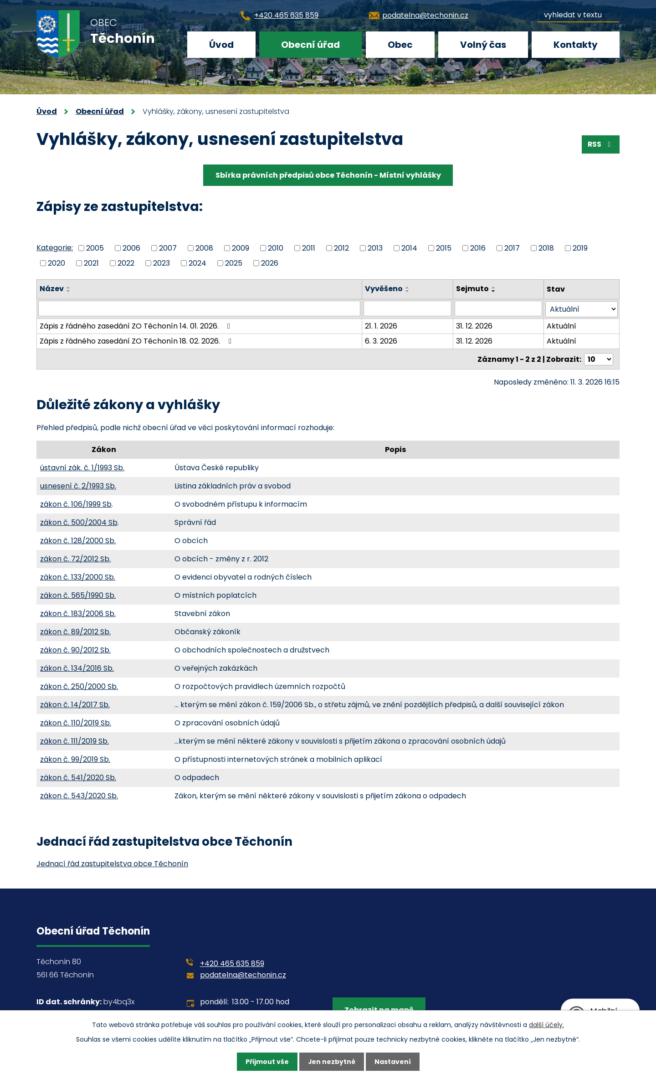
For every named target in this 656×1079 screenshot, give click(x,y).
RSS (600, 144)
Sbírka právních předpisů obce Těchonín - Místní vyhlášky (328, 175)
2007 (168, 248)
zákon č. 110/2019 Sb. (75, 722)
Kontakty (576, 44)
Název (52, 288)
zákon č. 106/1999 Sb (76, 503)
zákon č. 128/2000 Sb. (78, 539)
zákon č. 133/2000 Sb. (77, 576)
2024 (197, 262)
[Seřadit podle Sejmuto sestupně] (494, 291)
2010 (275, 248)
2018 (546, 248)
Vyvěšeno (384, 288)
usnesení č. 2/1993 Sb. (78, 485)
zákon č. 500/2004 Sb (79, 521)
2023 (161, 262)
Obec (400, 44)
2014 (409, 248)
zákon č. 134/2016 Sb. (77, 667)
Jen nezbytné (331, 1061)
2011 (308, 248)
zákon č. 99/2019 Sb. (75, 758)
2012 (341, 248)
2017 (512, 248)
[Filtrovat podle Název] (199, 308)
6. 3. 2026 (381, 340)
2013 (375, 248)
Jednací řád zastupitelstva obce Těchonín (112, 863)
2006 (131, 248)
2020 (56, 262)
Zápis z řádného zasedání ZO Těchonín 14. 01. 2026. (136, 325)
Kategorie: (54, 247)
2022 (126, 262)
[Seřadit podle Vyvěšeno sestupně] (408, 291)
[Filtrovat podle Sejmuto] (498, 308)
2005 (95, 248)
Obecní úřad (310, 44)
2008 (204, 248)
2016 (478, 248)
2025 (233, 262)
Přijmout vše (266, 1061)
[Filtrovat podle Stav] (582, 309)
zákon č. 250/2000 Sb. (79, 685)
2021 (91, 262)
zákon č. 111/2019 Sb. (74, 740)
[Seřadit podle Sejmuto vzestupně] (494, 287)
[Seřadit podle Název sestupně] (69, 291)
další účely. (546, 1024)
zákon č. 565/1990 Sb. (78, 594)
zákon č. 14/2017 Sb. (75, 704)
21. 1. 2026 (381, 325)
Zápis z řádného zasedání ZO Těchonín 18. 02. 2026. (137, 340)
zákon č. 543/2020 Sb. (79, 795)
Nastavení (392, 1061)
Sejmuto (472, 288)
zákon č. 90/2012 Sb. (75, 649)
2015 (443, 248)
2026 (269, 262)
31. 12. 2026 (474, 325)
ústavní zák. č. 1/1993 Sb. (82, 467)
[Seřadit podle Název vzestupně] (69, 287)
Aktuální (562, 325)
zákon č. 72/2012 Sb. (75, 558)
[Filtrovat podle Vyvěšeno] (407, 308)
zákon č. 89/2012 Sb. (75, 631)
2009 (240, 248)
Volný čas (483, 44)
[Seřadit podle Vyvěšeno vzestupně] (408, 287)
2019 (580, 248)
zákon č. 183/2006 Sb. (78, 612)
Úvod (221, 44)
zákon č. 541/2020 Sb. (78, 776)
